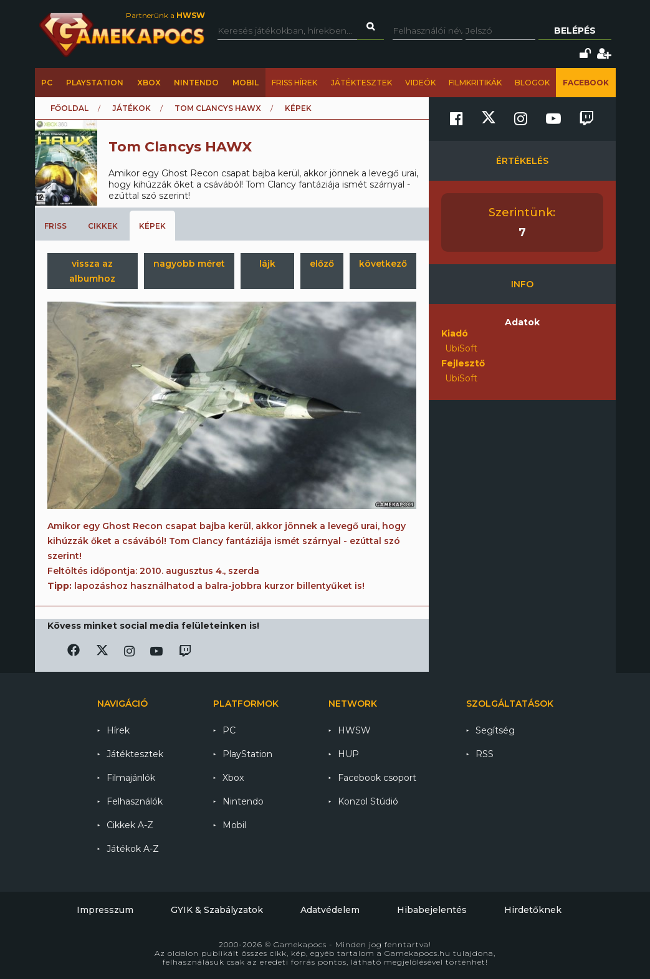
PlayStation (94, 82)
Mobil (245, 82)
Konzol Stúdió (368, 801)
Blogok (532, 82)
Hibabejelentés (432, 909)
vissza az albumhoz (92, 271)
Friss (55, 226)
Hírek (118, 730)
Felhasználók (135, 801)
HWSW (354, 730)
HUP (348, 754)
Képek (152, 226)
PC (46, 82)
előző (322, 263)
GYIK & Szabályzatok (217, 909)
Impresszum (105, 909)
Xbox (149, 82)
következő (383, 263)
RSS (485, 754)
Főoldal (69, 108)
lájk (267, 263)
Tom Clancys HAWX (217, 108)
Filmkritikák (475, 82)
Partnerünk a (165, 15)
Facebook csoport (377, 777)
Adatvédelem (330, 909)
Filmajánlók (131, 777)
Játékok (131, 108)
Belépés (575, 30)
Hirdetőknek (533, 909)
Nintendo (196, 82)
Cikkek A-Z (130, 825)
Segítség (495, 730)
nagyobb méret (189, 263)
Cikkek (103, 226)
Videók (420, 82)
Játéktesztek (361, 82)
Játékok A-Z (133, 848)
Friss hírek (294, 82)
